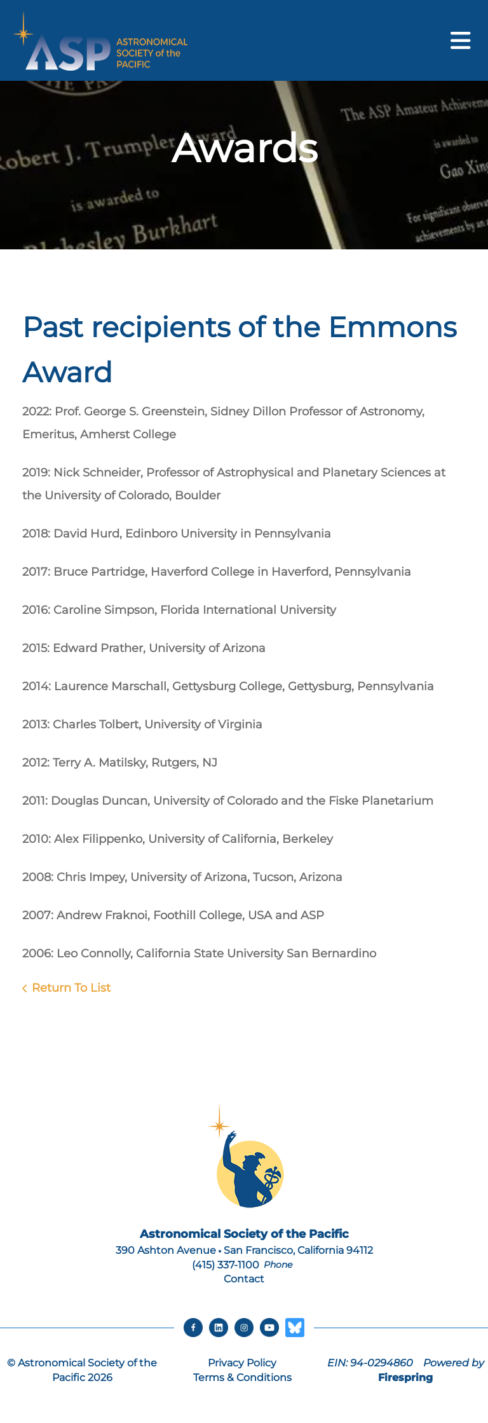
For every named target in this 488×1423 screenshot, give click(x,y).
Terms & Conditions (242, 1377)
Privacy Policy (242, 1363)
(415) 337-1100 (225, 1265)
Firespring (405, 1377)
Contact (244, 1279)
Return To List (71, 988)
